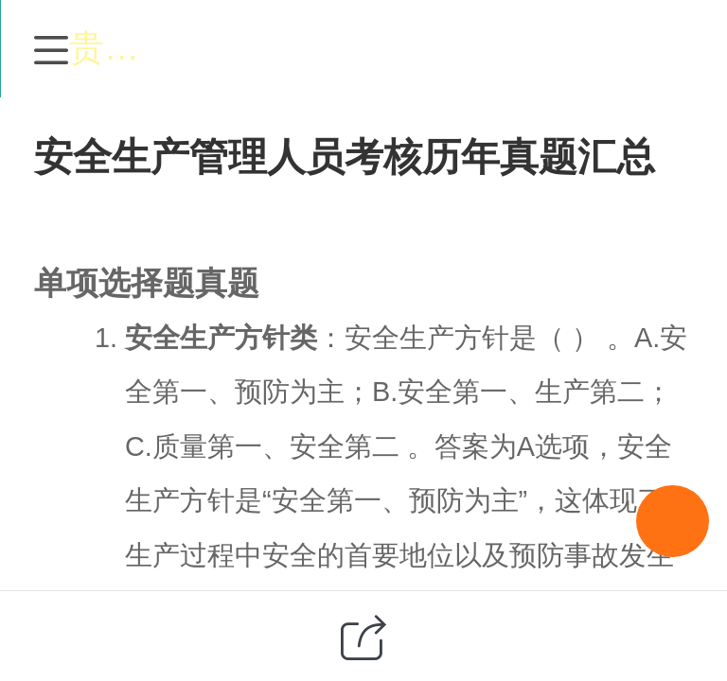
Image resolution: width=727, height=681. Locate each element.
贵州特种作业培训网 (405, 47)
